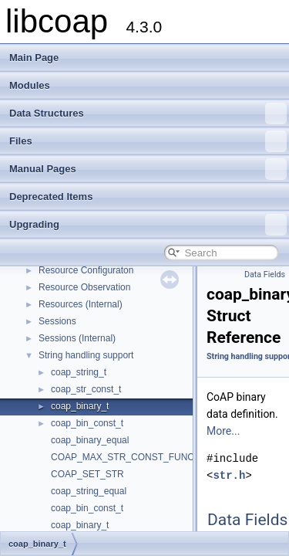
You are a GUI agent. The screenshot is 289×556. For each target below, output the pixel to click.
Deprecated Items (50, 196)
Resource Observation (84, 287)
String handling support (86, 355)
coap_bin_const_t (87, 423)
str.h (229, 475)
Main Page (34, 57)
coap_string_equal (88, 491)
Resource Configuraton (86, 270)
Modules (29, 85)
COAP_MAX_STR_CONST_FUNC (122, 457)
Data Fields (264, 275)
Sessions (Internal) (77, 338)
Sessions (57, 321)
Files (148, 141)
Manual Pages (148, 169)
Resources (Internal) (81, 304)
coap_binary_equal (90, 440)
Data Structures (148, 113)
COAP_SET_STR (87, 474)
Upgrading (148, 225)
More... (223, 431)
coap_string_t (78, 372)
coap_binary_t (80, 406)
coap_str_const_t (86, 389)
